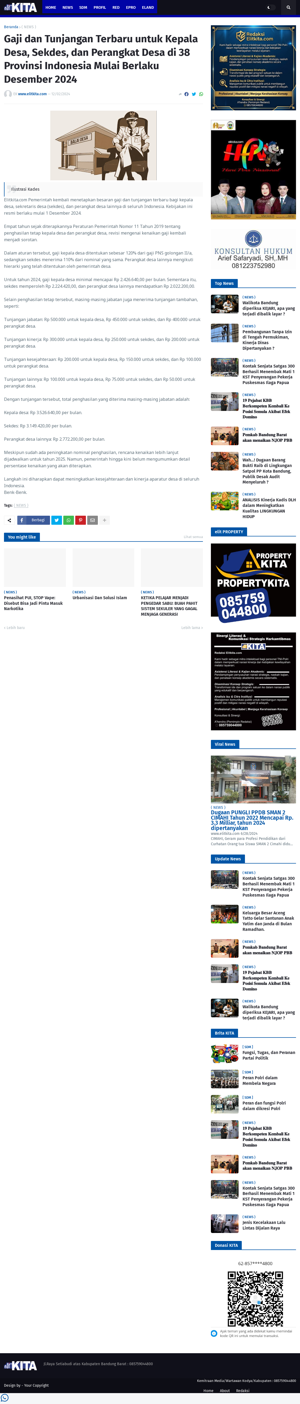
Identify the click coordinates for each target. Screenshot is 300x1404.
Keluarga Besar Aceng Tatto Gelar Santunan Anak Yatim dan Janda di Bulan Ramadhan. (268, 921)
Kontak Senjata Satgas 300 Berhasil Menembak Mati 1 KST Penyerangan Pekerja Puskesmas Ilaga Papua (269, 374)
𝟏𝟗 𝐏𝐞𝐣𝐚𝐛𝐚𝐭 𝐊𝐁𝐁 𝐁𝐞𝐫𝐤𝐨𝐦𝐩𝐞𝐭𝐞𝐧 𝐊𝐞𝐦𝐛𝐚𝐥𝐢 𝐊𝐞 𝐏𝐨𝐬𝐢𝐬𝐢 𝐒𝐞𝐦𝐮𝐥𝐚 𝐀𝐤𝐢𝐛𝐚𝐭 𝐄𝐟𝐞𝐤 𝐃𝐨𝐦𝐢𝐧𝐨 (266, 408)
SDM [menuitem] (83, 7)
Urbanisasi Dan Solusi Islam (100, 597)
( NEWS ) (29, 27)
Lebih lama (190, 628)
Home (208, 1391)
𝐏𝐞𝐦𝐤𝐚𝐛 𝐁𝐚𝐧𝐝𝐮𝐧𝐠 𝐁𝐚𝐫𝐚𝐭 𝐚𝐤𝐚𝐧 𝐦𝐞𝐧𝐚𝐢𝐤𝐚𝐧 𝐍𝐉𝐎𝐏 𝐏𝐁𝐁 (267, 437)
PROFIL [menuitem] (100, 7)
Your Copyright (36, 1385)
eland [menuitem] (148, 7)
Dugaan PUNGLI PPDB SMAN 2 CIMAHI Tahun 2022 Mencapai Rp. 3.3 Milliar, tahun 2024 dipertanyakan (252, 820)
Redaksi (242, 1391)
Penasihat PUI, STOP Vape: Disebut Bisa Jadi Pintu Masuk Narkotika (33, 603)
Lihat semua (193, 537)
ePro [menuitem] (131, 7)
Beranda (11, 27)
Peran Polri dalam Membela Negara (260, 1080)
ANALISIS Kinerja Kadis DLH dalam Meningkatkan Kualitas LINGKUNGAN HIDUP (269, 508)
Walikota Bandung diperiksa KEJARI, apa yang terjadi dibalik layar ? (269, 308)
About (225, 1391)
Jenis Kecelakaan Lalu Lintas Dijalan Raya (264, 1225)
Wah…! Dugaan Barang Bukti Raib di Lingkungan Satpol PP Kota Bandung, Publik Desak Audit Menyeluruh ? (267, 471)
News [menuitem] (67, 7)
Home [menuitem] (50, 7)
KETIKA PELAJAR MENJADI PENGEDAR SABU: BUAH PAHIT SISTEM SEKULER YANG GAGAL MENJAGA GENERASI (169, 606)
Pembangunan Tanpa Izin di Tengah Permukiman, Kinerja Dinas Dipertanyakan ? (267, 340)
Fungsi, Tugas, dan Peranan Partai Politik (269, 1055)
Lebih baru (16, 628)
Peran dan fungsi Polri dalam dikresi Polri (264, 1106)
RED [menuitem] (116, 7)
